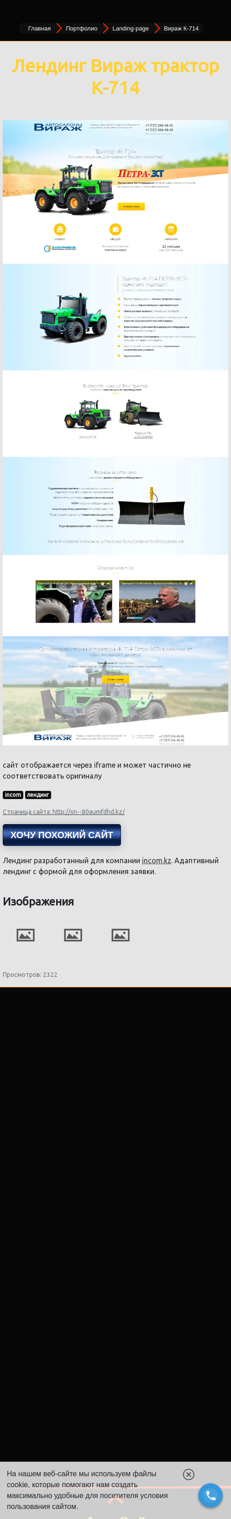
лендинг (38, 795)
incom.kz (156, 860)
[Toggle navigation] (13, 11)
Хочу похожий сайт (61, 835)
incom (13, 795)
